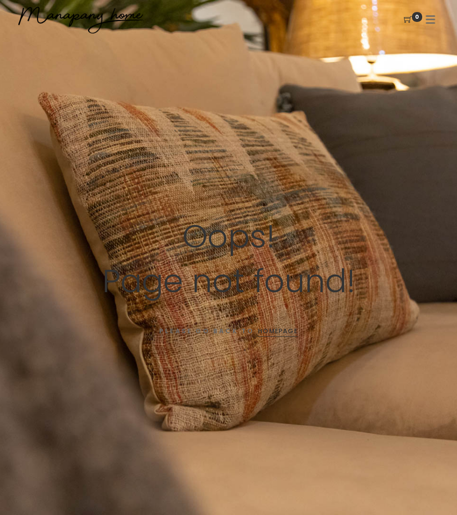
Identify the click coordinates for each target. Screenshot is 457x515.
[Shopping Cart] (408, 19)
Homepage (278, 331)
